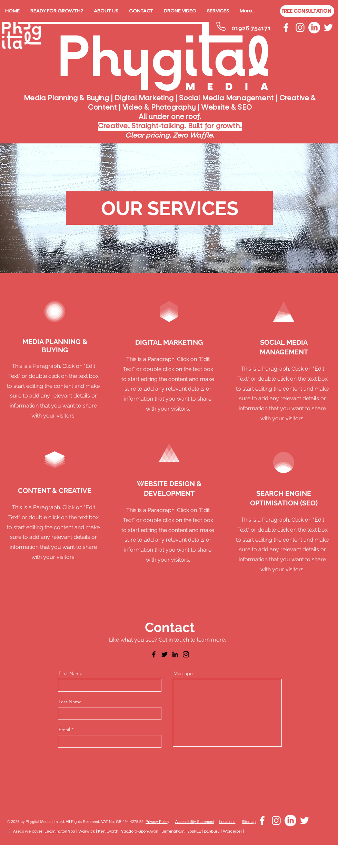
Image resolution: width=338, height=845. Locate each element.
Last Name (70, 701)
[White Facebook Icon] (286, 27)
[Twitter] (164, 654)
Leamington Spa (59, 831)
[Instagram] (186, 654)
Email (64, 729)
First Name (70, 673)
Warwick (86, 831)
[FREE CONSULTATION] (307, 11)
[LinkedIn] (314, 27)
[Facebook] (154, 654)
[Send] (258, 761)
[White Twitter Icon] (328, 27)
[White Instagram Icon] (300, 27)
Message (183, 673)
